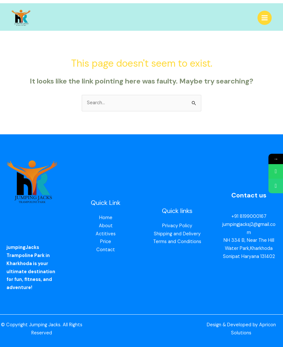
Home (105, 218)
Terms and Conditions (177, 242)
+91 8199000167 (249, 216)
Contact (105, 250)
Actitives (106, 234)
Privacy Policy (177, 226)
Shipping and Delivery (177, 234)
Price (105, 242)
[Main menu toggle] (264, 18)
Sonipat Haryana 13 (244, 256)
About (106, 226)
